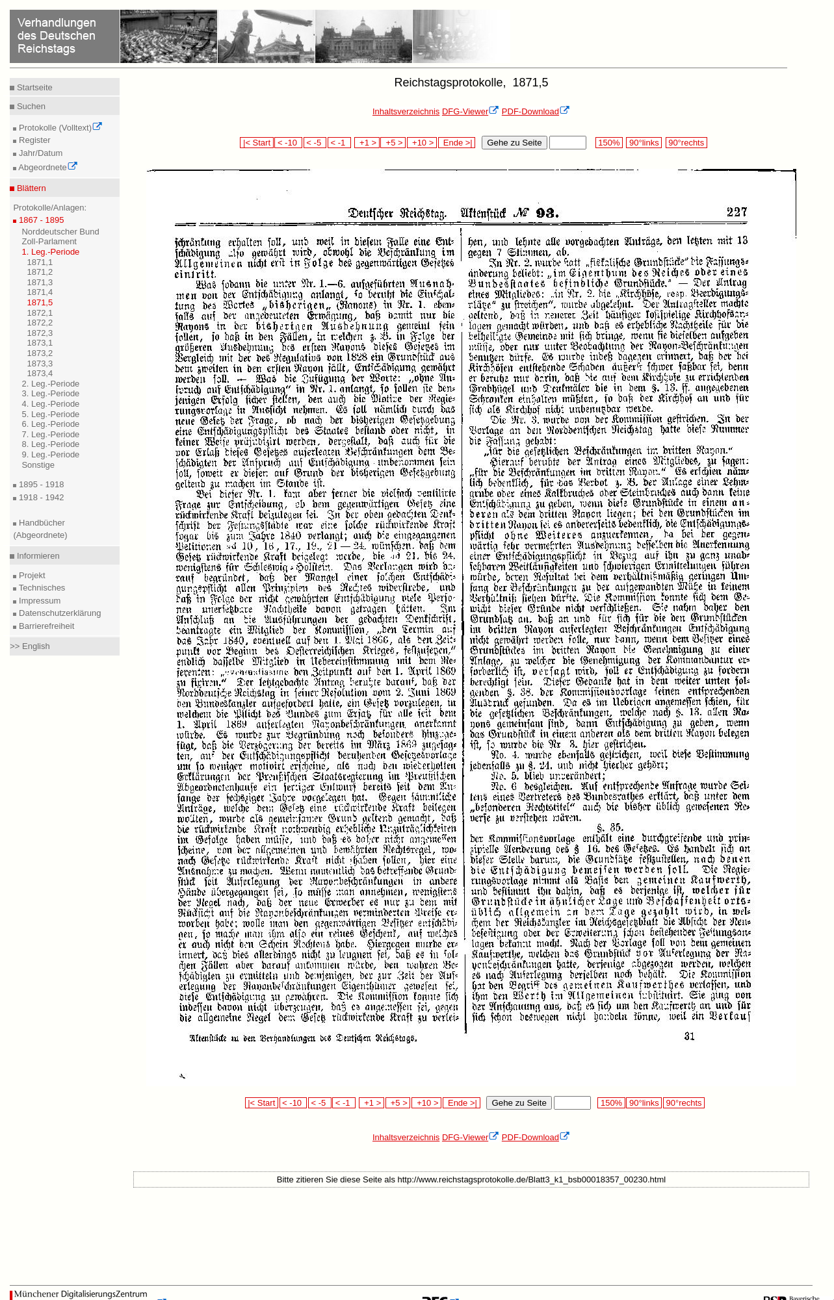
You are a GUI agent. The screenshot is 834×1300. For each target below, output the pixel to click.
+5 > (393, 142)
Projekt (30, 575)
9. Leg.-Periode (50, 454)
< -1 (339, 142)
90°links (644, 142)
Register (33, 140)
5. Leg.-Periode (50, 414)
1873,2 (40, 353)
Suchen (30, 106)
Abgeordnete (46, 167)
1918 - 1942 (40, 497)
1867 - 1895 (40, 220)
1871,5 (40, 302)
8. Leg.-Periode (50, 444)
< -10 (288, 142)
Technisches (40, 588)
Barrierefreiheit (45, 626)
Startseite (33, 87)
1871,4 (40, 292)
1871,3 (40, 282)
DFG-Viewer (470, 111)
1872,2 (40, 322)
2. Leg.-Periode (50, 384)
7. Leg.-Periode (50, 434)
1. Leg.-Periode (50, 252)
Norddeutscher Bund (60, 231)
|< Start (256, 142)
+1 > (367, 142)
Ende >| (457, 142)
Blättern (30, 188)
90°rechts (686, 142)
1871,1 (40, 262)
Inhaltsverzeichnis (405, 111)
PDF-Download (536, 111)
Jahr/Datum (39, 153)
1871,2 (40, 272)
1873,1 (40, 343)
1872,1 (40, 313)
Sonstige (38, 465)
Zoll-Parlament (49, 241)
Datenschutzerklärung (58, 613)
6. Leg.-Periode (50, 424)
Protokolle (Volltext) (59, 128)
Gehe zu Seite (514, 142)
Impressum (38, 600)
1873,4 (40, 373)
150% (609, 142)
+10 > (422, 142)
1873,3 (40, 363)
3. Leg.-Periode (50, 393)
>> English (29, 646)
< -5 (315, 142)
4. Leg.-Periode (50, 404)
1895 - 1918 (40, 484)
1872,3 (40, 333)
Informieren (36, 556)
